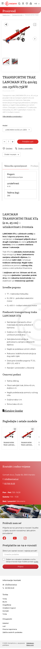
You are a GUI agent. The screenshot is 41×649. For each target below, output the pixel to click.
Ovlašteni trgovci (9, 608)
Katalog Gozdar (13, 410)
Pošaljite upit (27, 142)
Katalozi (6, 623)
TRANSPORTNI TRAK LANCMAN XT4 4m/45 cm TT (9, 445)
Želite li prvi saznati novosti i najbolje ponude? (20, 551)
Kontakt (6, 611)
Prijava (20, 567)
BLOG (5, 602)
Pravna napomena (10, 629)
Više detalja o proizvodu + (12, 116)
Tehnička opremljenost (15, 166)
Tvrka (5, 599)
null (4, 626)
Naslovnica (6, 15)
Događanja (7, 605)
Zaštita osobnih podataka (12, 632)
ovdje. (36, 562)
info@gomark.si (11, 479)
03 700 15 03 (9, 484)
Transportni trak (17, 15)
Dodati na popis (12, 154)
